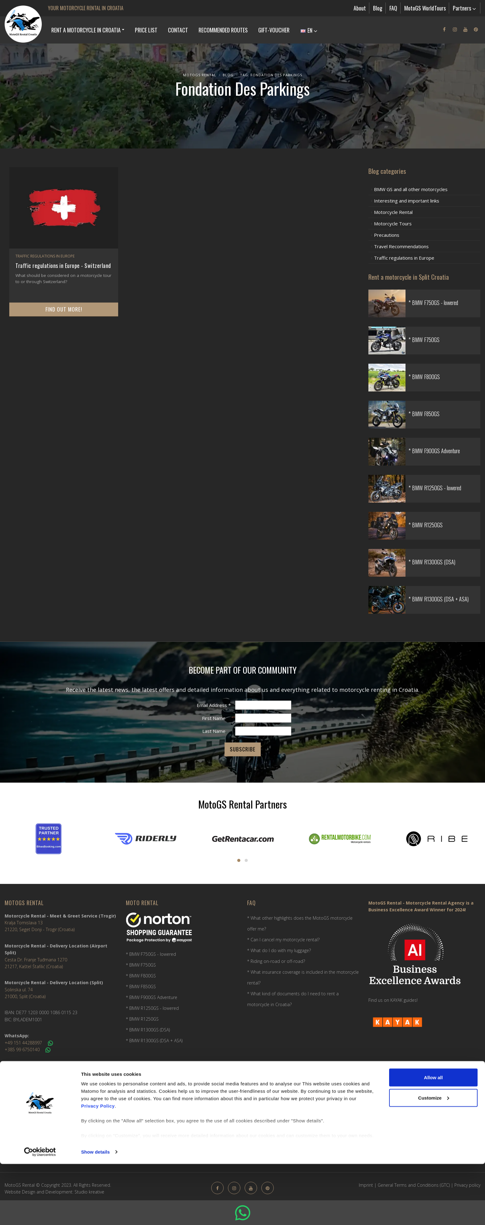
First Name (213, 718)
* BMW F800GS (141, 976)
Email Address (214, 705)
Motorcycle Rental (393, 212)
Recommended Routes (223, 30)
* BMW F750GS (141, 965)
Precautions (386, 235)
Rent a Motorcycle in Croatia (86, 30)
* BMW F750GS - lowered (151, 954)
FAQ (393, 8)
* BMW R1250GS (142, 1019)
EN (309, 30)
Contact (178, 30)
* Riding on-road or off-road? (276, 961)
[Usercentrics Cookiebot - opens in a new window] (40, 1213)
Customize (433, 1158)
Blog (377, 8)
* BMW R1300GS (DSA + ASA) (154, 1040)
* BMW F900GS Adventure (151, 997)
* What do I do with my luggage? (279, 950)
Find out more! (63, 309)
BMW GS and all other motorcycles (411, 189)
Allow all (433, 1138)
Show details (95, 1212)
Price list (146, 30)
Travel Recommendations (401, 246)
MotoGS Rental (199, 75)
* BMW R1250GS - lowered (152, 1008)
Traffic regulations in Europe (45, 256)
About (360, 8)
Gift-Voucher (274, 30)
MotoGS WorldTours (425, 8)
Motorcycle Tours (393, 223)
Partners (464, 8)
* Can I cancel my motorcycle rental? (283, 940)
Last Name (213, 731)
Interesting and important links (406, 201)
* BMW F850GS (141, 986)
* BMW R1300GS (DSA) (148, 1030)
